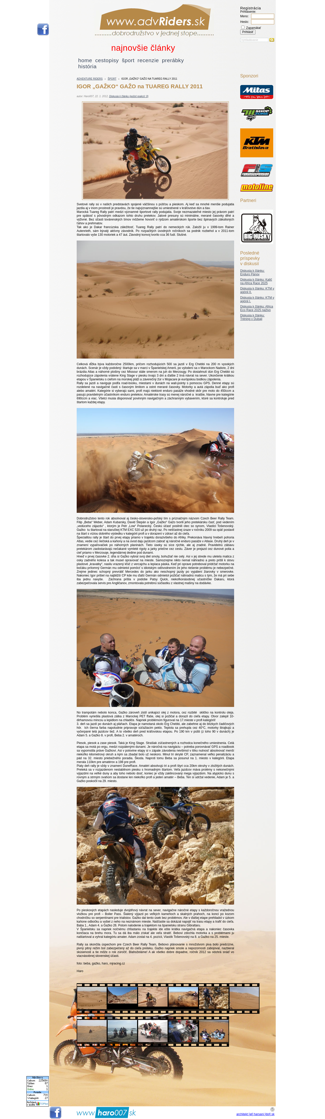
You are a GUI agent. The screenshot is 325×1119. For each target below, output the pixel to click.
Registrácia (250, 8)
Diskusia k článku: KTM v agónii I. (257, 299)
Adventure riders (90, 78)
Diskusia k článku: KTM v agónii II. (257, 290)
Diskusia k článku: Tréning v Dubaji (252, 317)
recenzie (148, 60)
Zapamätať (251, 28)
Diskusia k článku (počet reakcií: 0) (129, 96)
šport (128, 60)
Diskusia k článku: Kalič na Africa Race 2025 (256, 281)
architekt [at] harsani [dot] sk (255, 1114)
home (85, 60)
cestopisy (107, 60)
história (87, 66)
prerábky (173, 60)
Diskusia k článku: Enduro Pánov (252, 272)
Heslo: (244, 22)
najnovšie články (143, 48)
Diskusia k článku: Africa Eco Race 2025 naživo (256, 308)
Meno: (244, 16)
